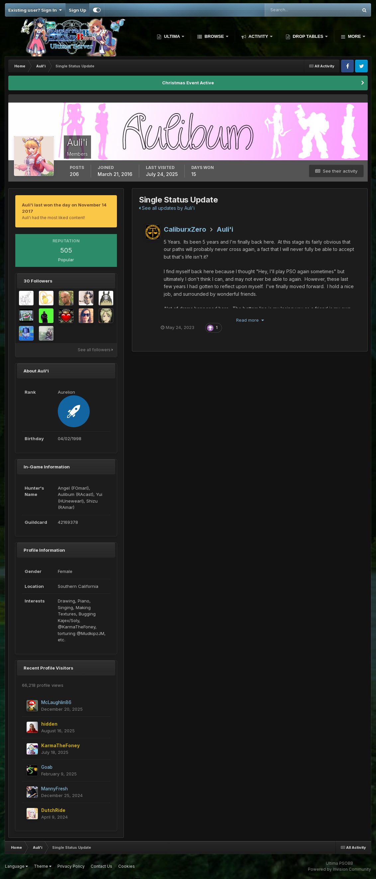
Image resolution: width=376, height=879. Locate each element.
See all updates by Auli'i (167, 208)
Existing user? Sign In (35, 10)
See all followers (95, 349)
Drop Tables (308, 36)
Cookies (126, 866)
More (354, 36)
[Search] (290, 10)
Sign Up (77, 10)
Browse (214, 36)
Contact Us (101, 866)
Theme (42, 866)
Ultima (172, 36)
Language (16, 866)
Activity (258, 36)
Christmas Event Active (188, 82)
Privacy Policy (71, 866)
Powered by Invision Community (339, 869)
